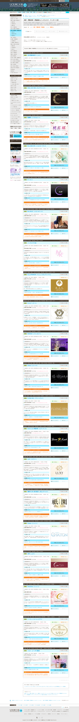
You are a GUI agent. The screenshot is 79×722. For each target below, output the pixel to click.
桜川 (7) (12, 49)
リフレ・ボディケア (14, 115)
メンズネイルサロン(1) (39, 686)
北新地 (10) (13, 23)
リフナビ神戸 (25, 705)
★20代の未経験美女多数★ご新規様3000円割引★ (36, 479)
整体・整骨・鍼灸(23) (14, 121)
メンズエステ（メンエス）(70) (29, 686)
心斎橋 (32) (13, 40)
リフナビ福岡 (49, 705)
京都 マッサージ (34, 693)
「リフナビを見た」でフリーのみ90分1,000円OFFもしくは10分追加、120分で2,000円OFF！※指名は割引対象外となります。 (36, 391)
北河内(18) (12, 69)
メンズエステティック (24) (16, 105)
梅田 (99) (13, 22)
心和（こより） (29, 553)
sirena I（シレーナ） (31, 365)
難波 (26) (13, 45)
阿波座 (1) (13, 35)
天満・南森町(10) (13, 50)
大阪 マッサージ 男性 (27, 693)
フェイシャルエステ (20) (15, 108)
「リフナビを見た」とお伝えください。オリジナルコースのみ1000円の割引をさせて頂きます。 (36, 612)
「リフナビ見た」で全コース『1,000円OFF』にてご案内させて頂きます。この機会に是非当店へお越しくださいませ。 (36, 81)
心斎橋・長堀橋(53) (14, 39)
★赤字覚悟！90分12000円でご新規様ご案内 (35, 607)
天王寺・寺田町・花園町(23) (15, 57)
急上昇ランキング (33, 711)
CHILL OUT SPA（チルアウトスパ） (35, 88)
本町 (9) (12, 32)
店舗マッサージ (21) (14, 100)
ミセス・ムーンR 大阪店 (32, 650)
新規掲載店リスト (33, 709)
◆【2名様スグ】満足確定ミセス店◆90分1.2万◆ (35, 76)
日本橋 (27, 12)
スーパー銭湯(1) (63, 686)
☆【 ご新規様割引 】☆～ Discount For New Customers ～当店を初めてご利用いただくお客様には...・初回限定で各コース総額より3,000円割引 (36, 485)
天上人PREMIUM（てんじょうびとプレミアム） (38, 274)
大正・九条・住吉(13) (14, 59)
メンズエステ (12, 98)
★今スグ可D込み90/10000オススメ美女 (34, 447)
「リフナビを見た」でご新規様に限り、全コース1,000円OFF (35, 327)
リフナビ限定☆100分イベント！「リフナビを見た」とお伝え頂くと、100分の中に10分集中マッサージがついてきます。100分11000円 (36, 644)
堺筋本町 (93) (13, 33)
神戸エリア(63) (13, 85)
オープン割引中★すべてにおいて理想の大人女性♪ (36, 231)
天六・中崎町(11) (13, 27)
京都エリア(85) (13, 80)
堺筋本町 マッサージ (30, 694)
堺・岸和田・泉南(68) (14, 62)
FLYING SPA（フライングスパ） (34, 398)
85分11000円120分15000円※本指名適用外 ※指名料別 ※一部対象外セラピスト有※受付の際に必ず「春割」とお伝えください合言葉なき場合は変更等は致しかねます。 (36, 674)
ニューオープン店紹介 (40, 709)
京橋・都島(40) (13, 55)
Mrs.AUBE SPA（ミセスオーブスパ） (35, 146)
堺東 (31, 12)
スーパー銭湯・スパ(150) (14, 123)
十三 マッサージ (54, 694)
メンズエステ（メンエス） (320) (16, 103)
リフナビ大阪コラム (39, 12)
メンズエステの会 (30, 243)
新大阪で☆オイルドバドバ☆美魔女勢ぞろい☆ (35, 511)
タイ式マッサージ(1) (52, 686)
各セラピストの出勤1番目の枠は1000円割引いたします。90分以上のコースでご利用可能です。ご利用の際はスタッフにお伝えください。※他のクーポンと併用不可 (36, 359)
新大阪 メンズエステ (47, 694)
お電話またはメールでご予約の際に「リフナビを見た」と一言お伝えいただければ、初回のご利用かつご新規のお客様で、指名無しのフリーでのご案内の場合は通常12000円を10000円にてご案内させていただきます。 (36, 205)
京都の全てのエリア (14, 77)
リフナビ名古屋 (37, 705)
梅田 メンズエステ (41, 693)
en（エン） (28, 179)
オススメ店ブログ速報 (48, 709)
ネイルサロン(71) (13, 113)
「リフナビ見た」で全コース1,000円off (31, 111)
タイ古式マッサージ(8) (14, 120)
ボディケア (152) (14, 118)
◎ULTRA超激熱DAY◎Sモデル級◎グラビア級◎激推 (36, 199)
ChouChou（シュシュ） (32, 586)
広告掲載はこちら (59, 711)
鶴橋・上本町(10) (13, 54)
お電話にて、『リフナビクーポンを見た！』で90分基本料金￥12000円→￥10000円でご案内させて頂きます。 (36, 422)
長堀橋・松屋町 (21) (14, 42)
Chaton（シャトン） (31, 523)
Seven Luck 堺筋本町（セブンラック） (35, 428)
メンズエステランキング (41, 711)
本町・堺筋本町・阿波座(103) (15, 30)
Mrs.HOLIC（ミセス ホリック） (33, 211)
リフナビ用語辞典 (66, 709)
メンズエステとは (27, 711)
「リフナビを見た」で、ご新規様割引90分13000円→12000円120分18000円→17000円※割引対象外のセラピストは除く (36, 452)
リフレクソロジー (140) (15, 116)
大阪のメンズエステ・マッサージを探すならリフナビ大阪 (40, 720)
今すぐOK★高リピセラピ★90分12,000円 (34, 106)
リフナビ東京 (43, 705)
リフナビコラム (59, 709)
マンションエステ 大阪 (49, 693)
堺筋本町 (19, 12)
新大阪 (23, 12)
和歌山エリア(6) (13, 90)
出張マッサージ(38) (14, 18)
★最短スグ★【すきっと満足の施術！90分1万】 (35, 134)
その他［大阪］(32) (14, 72)
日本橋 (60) (13, 47)
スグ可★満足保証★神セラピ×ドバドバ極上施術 (35, 353)
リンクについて (48, 711)
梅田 (34, 12)
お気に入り (49, 12)
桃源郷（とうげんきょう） (32, 117)
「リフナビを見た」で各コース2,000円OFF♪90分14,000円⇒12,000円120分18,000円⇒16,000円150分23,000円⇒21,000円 (36, 236)
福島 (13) (13, 25)
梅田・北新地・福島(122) (14, 20)
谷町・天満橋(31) (13, 52)
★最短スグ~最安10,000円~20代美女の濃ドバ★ (35, 386)
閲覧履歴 (45, 12)
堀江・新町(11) (13, 37)
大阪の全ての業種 (13, 95)
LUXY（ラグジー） (30, 459)
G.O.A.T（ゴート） (30, 303)
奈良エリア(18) (13, 87)
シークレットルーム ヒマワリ (33, 619)
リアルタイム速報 (27, 709)
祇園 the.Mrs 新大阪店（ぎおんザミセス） (36, 491)
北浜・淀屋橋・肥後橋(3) (14, 28)
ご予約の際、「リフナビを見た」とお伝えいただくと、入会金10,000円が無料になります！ (36, 268)
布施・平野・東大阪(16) (14, 67)
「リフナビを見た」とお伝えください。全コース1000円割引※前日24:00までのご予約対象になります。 (36, 173)
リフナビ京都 (31, 705)
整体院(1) (58, 686)
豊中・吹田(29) (13, 64)
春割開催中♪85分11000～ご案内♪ (33, 669)
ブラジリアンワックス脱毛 (39, 694)
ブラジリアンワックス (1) (15, 111)
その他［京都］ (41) (14, 84)
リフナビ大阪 (20, 705)
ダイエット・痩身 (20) (15, 110)
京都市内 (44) (13, 82)
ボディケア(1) (46, 686)
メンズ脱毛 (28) (14, 106)
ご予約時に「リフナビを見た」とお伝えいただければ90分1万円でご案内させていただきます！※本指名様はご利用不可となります (36, 139)
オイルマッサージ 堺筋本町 (58, 693)
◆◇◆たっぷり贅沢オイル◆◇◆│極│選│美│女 (35, 292)
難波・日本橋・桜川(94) (14, 44)
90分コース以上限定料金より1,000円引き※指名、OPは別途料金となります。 (36, 547)
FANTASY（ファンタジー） (32, 333)
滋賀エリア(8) (13, 89)
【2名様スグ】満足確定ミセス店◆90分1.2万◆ (35, 574)
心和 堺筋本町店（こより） (32, 55)
